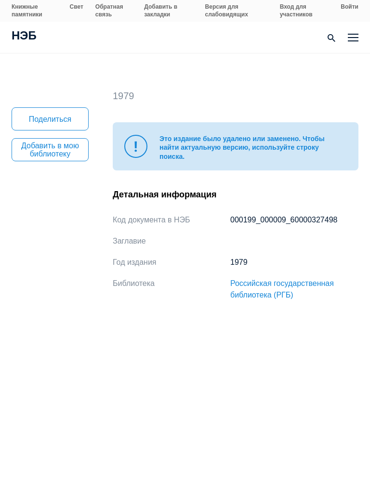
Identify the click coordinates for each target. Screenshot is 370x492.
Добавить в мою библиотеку (50, 150)
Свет (76, 6)
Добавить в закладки (160, 10)
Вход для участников (296, 10)
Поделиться (50, 119)
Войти (349, 6)
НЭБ (24, 36)
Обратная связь (109, 10)
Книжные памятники (27, 10)
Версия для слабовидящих (226, 10)
